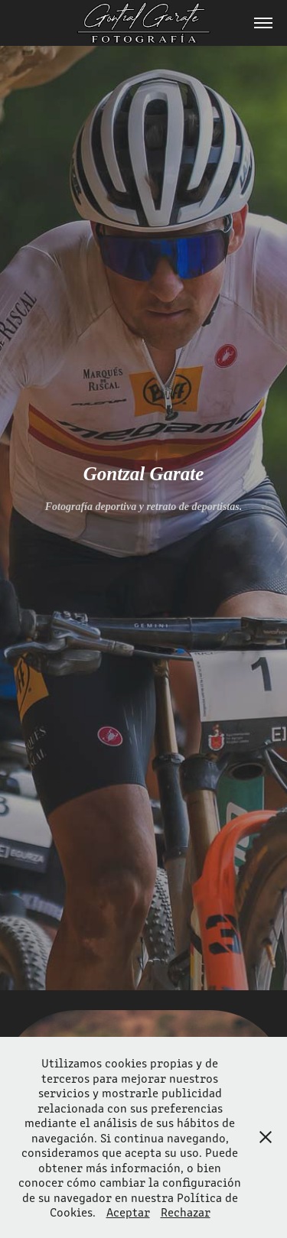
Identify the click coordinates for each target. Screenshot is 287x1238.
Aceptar (128, 1212)
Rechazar (185, 1212)
